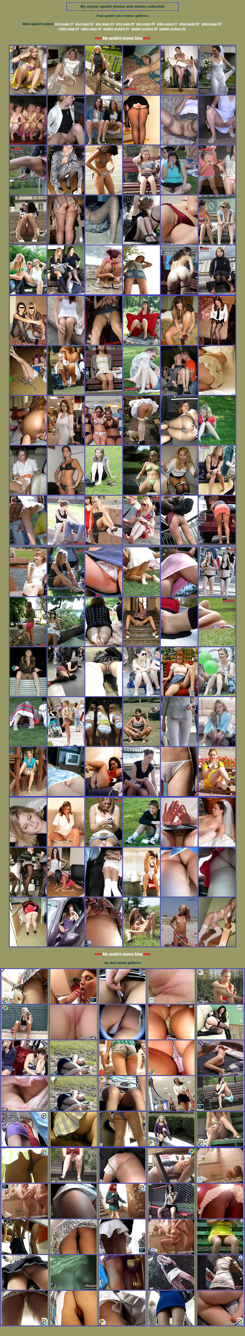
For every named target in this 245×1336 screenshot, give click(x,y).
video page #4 (69, 29)
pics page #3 (105, 24)
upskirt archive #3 (172, 29)
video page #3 (211, 24)
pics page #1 (64, 24)
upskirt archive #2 (144, 29)
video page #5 (91, 29)
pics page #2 (84, 24)
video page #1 (167, 24)
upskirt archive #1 (116, 29)
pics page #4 (125, 24)
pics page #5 (145, 24)
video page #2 (189, 24)
